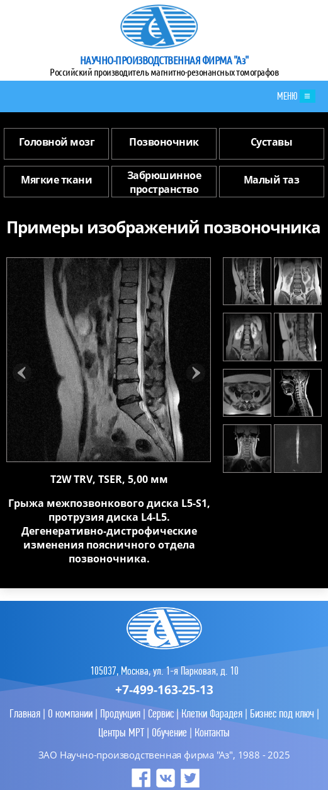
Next (195, 373)
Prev (22, 373)
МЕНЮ (296, 96)
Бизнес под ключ (282, 713)
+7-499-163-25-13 (164, 689)
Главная (24, 713)
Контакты (212, 732)
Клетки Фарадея (211, 713)
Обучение (169, 732)
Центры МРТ (121, 732)
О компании (70, 713)
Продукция (120, 713)
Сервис (161, 713)
